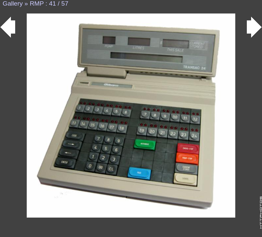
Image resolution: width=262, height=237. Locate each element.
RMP (37, 3)
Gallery (13, 3)
